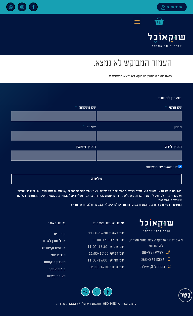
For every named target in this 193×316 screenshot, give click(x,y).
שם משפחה (87, 108)
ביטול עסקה (57, 269)
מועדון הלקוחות (55, 262)
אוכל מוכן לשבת (54, 241)
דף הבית (60, 234)
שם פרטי (175, 108)
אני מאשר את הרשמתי (162, 167)
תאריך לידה (173, 147)
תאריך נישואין (86, 147)
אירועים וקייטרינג (53, 248)
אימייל (91, 127)
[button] (137, 21)
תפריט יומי (58, 255)
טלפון (178, 127)
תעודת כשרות (56, 276)
